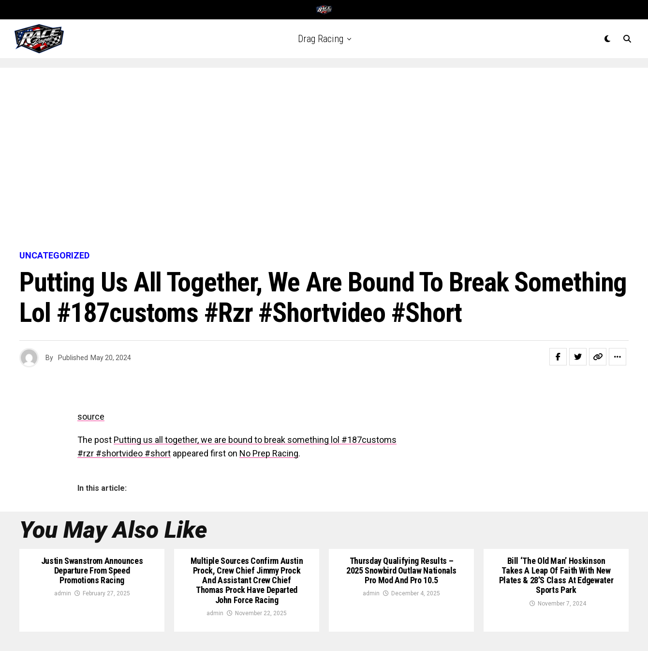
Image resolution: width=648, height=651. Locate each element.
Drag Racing (320, 39)
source (90, 416)
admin (62, 593)
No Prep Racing (268, 453)
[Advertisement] (324, 159)
